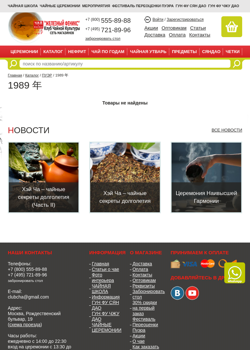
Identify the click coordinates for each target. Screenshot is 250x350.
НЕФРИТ (77, 51)
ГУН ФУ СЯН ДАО (191, 6)
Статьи (198, 28)
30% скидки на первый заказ (144, 308)
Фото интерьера (103, 277)
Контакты (199, 34)
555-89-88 (108, 20)
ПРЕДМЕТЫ (184, 51)
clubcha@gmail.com (28, 297)
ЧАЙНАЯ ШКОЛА (101, 288)
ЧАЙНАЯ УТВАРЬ (148, 51)
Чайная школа (23, 6)
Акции (151, 28)
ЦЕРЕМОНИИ (24, 51)
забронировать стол (102, 38)
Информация (106, 297)
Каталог (53, 51)
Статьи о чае (105, 269)
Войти (157, 19)
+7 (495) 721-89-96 (27, 274)
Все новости (227, 130)
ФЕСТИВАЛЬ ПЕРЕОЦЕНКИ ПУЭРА (143, 6)
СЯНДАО (211, 51)
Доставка (154, 34)
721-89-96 (108, 30)
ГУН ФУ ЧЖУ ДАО (223, 6)
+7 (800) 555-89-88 (27, 269)
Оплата (177, 34)
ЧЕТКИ (233, 51)
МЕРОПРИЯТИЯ (96, 6)
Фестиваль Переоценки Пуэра (145, 324)
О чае (138, 341)
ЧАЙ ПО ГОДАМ (107, 51)
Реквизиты (143, 285)
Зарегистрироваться (185, 19)
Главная (15, 75)
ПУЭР (47, 75)
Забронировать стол (146, 294)
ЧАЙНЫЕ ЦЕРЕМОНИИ (60, 6)
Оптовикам (174, 28)
